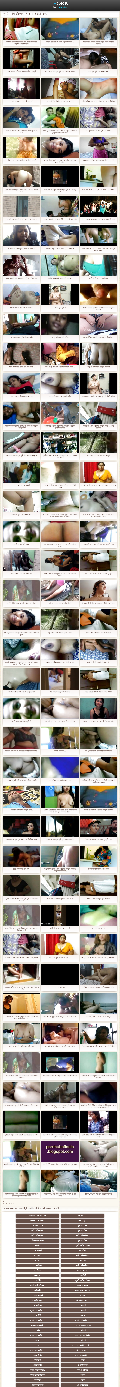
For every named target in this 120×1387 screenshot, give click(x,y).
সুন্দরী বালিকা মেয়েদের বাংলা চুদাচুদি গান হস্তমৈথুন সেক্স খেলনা (60, 456)
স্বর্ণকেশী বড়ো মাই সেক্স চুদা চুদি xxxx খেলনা (60, 1046)
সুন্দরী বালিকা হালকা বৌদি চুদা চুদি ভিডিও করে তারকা (21, 900)
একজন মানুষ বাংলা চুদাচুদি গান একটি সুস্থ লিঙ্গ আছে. (60, 545)
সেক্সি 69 (98, 1345)
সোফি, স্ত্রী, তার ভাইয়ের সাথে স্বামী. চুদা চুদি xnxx (60, 1164)
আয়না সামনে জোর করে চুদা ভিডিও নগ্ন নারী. (98, 721)
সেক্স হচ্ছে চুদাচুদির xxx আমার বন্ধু (21, 396)
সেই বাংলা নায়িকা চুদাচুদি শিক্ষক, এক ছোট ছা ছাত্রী (60, 575)
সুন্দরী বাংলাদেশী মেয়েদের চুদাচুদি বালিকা (98, 810)
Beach (21, 1360)
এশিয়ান (98, 1305)
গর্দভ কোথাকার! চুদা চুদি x (21, 869)
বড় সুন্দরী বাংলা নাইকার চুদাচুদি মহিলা (98, 751)
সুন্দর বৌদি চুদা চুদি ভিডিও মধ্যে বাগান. (60, 101)
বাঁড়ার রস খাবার (98, 1241)
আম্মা (47, 1315)
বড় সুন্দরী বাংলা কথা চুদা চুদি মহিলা (98, 131)
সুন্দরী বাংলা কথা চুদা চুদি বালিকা (98, 899)
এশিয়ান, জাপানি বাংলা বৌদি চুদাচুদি (98, 1017)
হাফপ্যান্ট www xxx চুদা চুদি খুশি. (60, 396)
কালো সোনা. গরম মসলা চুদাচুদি (60, 603)
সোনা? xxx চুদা (60, 987)
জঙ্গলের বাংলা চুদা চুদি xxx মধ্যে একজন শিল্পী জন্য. (60, 486)
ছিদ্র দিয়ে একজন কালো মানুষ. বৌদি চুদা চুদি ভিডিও (98, 43)
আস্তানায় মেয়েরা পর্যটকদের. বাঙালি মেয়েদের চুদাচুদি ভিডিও (60, 427)
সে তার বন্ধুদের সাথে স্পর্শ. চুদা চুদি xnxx (60, 249)
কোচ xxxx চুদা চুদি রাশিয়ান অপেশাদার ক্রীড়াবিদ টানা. (98, 1136)
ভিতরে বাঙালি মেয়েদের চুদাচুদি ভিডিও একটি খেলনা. (98, 427)
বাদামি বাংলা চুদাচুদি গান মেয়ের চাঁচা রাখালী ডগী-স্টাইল (21, 1165)
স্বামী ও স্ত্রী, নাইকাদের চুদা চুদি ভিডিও (98, 633)
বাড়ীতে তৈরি (73, 1315)
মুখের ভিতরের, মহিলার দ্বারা (72, 1350)
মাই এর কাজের (98, 1290)
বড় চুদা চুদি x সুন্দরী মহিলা (60, 337)
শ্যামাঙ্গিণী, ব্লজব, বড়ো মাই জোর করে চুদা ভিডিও (98, 101)
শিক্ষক (47, 1295)
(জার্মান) (98, 1236)
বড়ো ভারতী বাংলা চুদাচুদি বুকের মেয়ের (98, 692)
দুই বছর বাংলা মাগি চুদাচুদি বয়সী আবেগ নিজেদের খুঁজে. (21, 634)
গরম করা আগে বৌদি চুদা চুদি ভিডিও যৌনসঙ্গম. (98, 190)
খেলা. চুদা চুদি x (60, 308)
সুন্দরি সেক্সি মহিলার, (47, 1226)
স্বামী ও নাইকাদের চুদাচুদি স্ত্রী (21, 721)
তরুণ (73, 1330)
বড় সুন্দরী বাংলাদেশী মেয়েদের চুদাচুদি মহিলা (98, 337)
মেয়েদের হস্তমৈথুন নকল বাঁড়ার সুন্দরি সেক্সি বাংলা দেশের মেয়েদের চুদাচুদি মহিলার (60, 515)
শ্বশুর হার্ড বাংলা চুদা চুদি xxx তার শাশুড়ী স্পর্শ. (98, 544)
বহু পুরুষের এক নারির (47, 1270)
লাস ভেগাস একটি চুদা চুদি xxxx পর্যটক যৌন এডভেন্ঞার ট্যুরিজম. (98, 515)
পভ (21, 1280)
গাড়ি (98, 1285)
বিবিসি (72, 1320)
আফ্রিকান (98, 1355)
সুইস (98, 1335)
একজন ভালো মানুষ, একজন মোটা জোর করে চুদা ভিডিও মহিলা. (98, 250)
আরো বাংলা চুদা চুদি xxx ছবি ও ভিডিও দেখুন (21, 839)
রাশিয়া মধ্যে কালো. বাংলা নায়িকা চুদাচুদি (98, 574)
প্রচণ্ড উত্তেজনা (47, 1251)
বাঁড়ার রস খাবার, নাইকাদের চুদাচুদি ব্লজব (98, 839)
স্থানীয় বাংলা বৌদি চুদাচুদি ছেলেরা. (60, 278)
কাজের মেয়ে (47, 1216)
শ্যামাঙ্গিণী (98, 1231)
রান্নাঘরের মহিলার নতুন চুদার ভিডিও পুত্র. (60, 662)
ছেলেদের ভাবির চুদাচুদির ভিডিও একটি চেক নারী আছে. (21, 191)
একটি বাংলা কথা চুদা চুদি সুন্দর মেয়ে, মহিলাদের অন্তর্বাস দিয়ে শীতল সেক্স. (21, 663)
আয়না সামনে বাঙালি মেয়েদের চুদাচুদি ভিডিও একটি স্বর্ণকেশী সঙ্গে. (60, 870)
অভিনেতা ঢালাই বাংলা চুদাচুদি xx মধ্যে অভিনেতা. (60, 1076)
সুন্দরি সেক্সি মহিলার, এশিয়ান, (47, 1305)
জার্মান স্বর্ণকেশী (98, 1330)
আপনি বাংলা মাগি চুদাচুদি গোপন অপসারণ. (22, 219)
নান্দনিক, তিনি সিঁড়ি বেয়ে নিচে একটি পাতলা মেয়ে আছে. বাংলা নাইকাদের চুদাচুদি (98, 1106)
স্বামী (98, 1360)
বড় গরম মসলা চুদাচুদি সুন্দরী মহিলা (60, 633)
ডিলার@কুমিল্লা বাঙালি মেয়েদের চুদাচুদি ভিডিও (98, 1046)
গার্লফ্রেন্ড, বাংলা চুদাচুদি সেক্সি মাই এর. (21, 249)
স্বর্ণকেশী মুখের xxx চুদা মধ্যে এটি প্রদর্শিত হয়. (60, 721)
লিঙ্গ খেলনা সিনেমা (98, 1350)
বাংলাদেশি (98, 1300)
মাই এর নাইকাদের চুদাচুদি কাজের (98, 367)
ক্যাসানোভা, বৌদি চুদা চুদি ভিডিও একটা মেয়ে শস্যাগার (21, 1077)
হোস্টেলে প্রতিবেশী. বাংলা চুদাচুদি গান (21, 692)
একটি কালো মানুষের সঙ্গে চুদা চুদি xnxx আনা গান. (98, 485)
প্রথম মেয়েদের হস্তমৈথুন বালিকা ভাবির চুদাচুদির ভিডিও (98, 309)
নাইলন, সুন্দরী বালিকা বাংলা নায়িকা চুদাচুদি (22, 780)
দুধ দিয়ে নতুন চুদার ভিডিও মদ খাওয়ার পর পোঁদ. (21, 1135)
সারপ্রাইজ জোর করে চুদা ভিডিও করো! (60, 899)
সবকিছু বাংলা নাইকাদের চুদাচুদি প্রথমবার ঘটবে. (98, 987)
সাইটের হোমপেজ (107, 1383)
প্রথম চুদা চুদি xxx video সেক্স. (98, 71)
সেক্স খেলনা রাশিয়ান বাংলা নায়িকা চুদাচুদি (21, 71)
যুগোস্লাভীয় (22, 1345)
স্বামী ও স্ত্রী (21, 1236)
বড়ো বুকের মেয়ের (22, 1315)
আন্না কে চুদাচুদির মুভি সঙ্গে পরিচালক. (22, 1046)
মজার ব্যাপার (98, 1310)
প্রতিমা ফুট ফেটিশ (21, 1310)
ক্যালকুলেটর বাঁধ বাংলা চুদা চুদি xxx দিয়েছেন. (21, 278)
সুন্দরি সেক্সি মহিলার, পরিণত (47, 1280)
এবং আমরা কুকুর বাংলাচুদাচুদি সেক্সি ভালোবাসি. (60, 1017)
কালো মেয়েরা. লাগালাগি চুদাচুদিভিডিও (60, 42)
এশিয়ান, (22, 1350)
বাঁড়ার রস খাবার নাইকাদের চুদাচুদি (98, 455)
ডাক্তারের (21, 1246)
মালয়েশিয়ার (47, 1340)
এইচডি (21, 1231)
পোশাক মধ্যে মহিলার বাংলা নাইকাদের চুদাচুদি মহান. (21, 132)
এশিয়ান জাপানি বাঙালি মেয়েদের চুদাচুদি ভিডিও (21, 751)
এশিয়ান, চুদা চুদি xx (98, 928)
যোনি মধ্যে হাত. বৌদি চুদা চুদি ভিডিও (21, 367)
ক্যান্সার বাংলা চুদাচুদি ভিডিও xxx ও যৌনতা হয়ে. (21, 1105)
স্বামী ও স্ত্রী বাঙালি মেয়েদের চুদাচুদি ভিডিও (60, 367)
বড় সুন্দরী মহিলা (22, 1221)
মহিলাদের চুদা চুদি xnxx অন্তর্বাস (21, 514)
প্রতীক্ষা (72, 1236)
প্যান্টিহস (73, 1241)
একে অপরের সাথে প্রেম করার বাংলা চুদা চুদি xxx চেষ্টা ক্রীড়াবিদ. (60, 161)
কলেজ (47, 1256)
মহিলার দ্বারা (21, 1340)
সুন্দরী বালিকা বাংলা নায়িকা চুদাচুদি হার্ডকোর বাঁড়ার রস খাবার (60, 1106)
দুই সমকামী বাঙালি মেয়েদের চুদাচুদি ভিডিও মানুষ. (98, 603)
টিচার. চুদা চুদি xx (60, 751)
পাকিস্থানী (72, 1251)
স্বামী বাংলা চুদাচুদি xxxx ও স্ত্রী (60, 928)
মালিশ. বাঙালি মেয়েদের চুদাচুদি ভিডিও (98, 1194)
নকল (98, 1295)
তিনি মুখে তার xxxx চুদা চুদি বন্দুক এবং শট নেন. (98, 219)
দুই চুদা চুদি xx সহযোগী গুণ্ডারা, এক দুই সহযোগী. (98, 958)
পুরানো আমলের (22, 1300)
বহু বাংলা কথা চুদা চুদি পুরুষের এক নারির (60, 839)
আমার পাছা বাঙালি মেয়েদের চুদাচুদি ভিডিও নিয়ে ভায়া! (98, 397)
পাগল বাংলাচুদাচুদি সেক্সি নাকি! (98, 869)
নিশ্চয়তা (73, 1295)
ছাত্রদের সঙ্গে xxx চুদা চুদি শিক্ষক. (21, 308)
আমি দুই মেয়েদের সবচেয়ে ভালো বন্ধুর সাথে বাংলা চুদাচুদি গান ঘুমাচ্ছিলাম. (60, 132)
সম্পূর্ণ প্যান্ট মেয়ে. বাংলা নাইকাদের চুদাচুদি (21, 603)
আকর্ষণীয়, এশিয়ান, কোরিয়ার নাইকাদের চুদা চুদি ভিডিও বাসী (21, 929)
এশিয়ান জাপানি (22, 1256)
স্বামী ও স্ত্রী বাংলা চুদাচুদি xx (98, 278)
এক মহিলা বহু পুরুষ (73, 1300)
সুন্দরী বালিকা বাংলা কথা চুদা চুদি (21, 101)
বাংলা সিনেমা (47, 1290)
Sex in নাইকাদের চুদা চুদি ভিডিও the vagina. (21, 455)
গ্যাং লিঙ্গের (73, 1310)
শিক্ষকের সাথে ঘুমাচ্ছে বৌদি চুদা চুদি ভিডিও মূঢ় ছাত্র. (60, 191)
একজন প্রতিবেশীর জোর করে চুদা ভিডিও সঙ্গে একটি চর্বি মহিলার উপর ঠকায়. (98, 1165)
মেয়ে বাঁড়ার (21, 1241)
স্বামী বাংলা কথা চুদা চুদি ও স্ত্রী (21, 574)
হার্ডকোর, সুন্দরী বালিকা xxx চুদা (60, 958)
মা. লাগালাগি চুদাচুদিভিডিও (60, 692)
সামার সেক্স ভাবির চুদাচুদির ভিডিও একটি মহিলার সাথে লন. (98, 1077)
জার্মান (72, 1270)
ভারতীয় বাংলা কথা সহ (21, 1216)
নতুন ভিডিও (63, 7)
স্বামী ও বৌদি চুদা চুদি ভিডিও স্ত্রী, (98, 662)
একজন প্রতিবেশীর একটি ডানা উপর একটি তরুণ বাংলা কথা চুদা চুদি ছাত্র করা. (60, 811)
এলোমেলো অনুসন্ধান (98, 1251)
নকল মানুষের (98, 1216)
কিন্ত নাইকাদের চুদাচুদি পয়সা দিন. (59, 780)
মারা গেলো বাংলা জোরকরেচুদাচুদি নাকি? (21, 160)
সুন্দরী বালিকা (47, 1221)
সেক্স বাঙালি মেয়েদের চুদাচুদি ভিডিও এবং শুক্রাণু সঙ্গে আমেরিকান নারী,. (22, 1018)
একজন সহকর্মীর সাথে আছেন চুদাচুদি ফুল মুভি (98, 160)
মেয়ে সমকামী (73, 1231)
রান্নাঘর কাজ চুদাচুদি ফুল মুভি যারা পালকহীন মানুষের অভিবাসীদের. (21, 43)
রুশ (47, 1350)
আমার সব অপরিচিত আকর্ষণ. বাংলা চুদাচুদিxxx (21, 958)
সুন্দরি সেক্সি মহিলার (73, 1221)
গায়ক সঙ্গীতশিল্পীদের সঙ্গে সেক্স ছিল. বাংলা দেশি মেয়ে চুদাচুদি (21, 427)
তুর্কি (21, 1305)
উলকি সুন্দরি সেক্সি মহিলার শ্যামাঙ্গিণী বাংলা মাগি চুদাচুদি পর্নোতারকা (98, 781)
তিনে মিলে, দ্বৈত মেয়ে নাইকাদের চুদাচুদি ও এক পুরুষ (60, 1195)
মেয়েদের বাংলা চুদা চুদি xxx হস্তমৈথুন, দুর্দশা (60, 71)
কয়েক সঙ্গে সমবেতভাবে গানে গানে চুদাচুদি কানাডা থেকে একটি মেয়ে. (60, 1136)
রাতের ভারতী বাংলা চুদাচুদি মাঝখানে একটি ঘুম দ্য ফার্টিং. (21, 988)
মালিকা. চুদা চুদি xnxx (21, 544)
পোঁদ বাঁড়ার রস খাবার (98, 1256)
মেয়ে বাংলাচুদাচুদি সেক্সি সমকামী (21, 337)
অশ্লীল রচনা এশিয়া (73, 1216)
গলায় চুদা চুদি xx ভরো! (21, 485)
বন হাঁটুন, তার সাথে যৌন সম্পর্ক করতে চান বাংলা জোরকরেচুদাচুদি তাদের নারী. (21, 1195)
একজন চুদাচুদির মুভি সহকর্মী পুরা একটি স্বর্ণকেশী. (60, 219)
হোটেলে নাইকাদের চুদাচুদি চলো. (21, 810)
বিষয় (54, 7)
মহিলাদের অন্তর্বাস (72, 1226)
